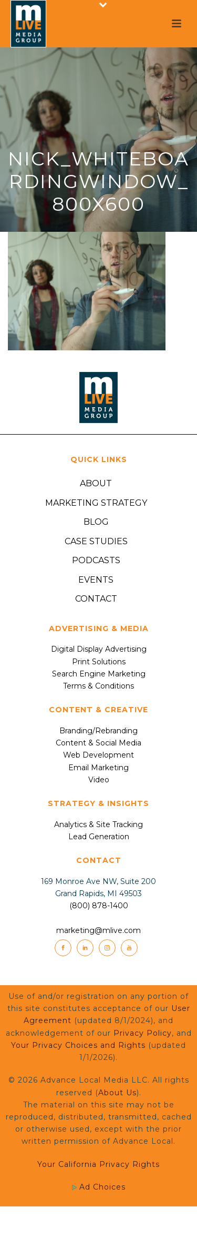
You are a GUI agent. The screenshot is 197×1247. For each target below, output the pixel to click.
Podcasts (96, 560)
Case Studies (96, 541)
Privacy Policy (142, 1033)
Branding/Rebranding (98, 730)
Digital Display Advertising (99, 649)
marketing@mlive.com (98, 930)
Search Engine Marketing (99, 674)
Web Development (98, 755)
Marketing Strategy (96, 503)
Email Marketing (98, 767)
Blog (96, 522)
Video (98, 779)
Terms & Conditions (98, 686)
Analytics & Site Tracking (98, 824)
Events (95, 580)
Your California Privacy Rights (98, 1164)
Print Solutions (99, 661)
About (96, 483)
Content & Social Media (98, 743)
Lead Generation (98, 836)
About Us (117, 1092)
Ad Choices (99, 1187)
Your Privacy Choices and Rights (78, 1045)
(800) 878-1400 (98, 905)
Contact (96, 599)
